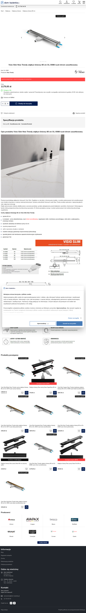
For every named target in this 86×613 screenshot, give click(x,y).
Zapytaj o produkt (80, 113)
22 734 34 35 (7, 599)
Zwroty (3, 558)
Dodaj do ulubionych (9, 113)
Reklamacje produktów (7, 561)
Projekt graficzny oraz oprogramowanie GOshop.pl (71, 610)
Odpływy (7, 11)
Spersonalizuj (42, 323)
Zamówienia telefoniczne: (13, 6)
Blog (2, 552)
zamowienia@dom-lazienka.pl (12, 596)
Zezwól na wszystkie (69, 323)
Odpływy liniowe (16, 11)
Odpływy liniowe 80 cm (29, 11)
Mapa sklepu (4, 610)
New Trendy (10, 72)
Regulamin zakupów (6, 555)
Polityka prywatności (6, 564)
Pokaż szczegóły (73, 318)
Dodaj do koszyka (25, 104)
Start (2, 11)
